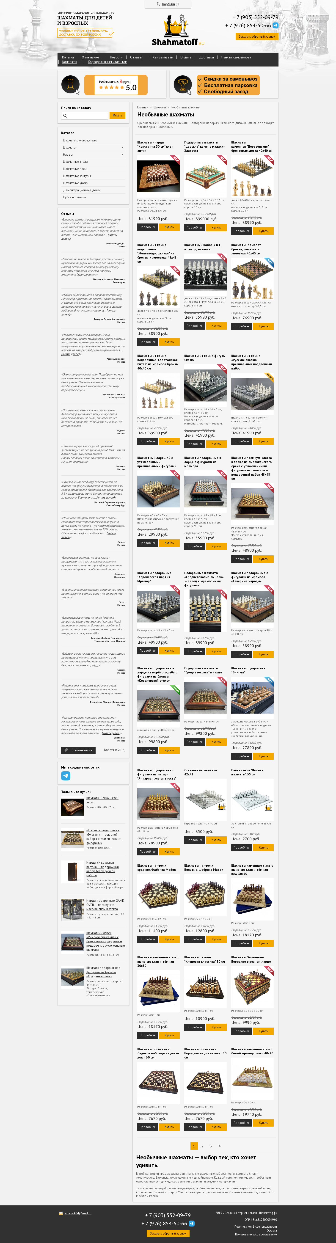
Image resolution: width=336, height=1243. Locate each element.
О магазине (90, 57)
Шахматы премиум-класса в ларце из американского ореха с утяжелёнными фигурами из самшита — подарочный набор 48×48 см (251, 468)
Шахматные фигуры (77, 176)
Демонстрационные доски (81, 190)
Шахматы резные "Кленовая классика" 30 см (204, 959)
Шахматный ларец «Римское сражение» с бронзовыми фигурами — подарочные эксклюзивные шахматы (105, 941)
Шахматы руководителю (80, 140)
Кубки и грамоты (74, 197)
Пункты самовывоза (236, 57)
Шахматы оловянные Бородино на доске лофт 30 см (205, 1053)
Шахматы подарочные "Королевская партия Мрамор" (154, 577)
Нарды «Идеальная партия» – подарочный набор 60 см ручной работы (102, 868)
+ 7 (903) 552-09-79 (255, 17)
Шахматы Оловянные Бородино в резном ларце (251, 959)
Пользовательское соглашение (256, 1234)
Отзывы (136, 57)
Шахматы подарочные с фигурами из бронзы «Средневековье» (103, 972)
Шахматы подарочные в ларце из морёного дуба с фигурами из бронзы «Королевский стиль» (157, 674)
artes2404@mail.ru (78, 1213)
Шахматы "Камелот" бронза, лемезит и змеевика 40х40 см (246, 249)
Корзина (168, 4)
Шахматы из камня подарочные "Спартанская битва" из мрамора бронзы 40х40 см (157, 362)
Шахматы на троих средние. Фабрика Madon (156, 867)
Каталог (68, 57)
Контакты (69, 62)
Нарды (68, 154)
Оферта (272, 1230)
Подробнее (148, 227)
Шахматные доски (75, 183)
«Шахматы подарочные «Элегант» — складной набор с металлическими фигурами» (103, 836)
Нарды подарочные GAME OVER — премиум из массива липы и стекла (105, 904)
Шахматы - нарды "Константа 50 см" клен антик (155, 146)
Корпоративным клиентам (107, 62)
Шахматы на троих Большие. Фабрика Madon (203, 867)
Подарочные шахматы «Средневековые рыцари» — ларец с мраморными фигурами (204, 579)
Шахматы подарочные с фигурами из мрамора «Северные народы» (249, 577)
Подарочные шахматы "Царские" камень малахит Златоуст (204, 146)
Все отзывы (112, 750)
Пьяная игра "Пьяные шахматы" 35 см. (247, 772)
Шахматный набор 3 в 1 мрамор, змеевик (202, 247)
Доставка (206, 57)
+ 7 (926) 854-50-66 (248, 25)
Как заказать (163, 57)
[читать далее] (70, 354)
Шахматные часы (75, 169)
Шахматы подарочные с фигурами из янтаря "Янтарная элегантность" (156, 774)
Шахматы (69, 147)
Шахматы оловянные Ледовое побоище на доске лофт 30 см (158, 1053)
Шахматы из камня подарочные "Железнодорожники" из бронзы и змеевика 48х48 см (156, 253)
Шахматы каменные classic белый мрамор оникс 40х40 (252, 1051)
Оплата (185, 57)
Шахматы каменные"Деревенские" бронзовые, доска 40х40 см (252, 146)
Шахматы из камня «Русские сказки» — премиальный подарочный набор (251, 362)
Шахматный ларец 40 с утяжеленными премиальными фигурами (156, 462)
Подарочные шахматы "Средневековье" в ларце (203, 670)
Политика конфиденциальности (255, 1227)
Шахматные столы (75, 162)
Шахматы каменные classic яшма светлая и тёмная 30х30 (158, 961)
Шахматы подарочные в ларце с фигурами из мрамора (202, 462)
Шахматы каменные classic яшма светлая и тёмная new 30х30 (252, 869)
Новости (116, 57)
